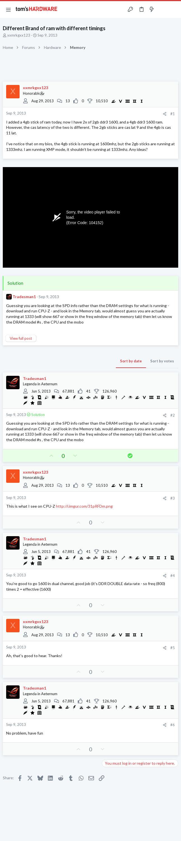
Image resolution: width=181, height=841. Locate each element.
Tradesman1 (24, 296)
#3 (172, 498)
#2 (172, 415)
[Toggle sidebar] (162, 9)
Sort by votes (162, 361)
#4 (172, 575)
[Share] (164, 114)
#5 (172, 647)
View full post (21, 338)
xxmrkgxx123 (18, 35)
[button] (8, 9)
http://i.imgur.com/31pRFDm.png (84, 506)
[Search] (173, 9)
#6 (172, 725)
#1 (172, 113)
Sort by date (131, 361)
